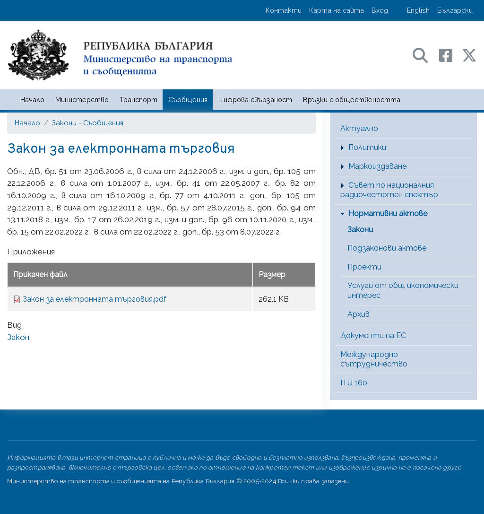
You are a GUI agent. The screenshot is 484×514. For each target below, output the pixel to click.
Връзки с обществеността (351, 100)
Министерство (82, 100)
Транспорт (138, 100)
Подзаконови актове (386, 248)
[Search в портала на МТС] (425, 54)
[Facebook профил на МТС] (450, 54)
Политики (367, 147)
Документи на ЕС (373, 335)
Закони (360, 229)
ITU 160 (353, 382)
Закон (18, 337)
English (418, 10)
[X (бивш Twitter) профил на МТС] (469, 54)
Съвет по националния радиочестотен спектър (389, 190)
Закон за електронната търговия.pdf (94, 299)
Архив (358, 314)
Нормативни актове (387, 213)
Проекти (364, 266)
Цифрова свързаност (255, 100)
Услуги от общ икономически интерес (402, 290)
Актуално (359, 128)
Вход (380, 10)
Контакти (284, 10)
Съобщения (187, 100)
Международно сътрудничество (373, 359)
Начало (32, 100)
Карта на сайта (336, 10)
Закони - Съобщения (87, 123)
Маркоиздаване (377, 166)
